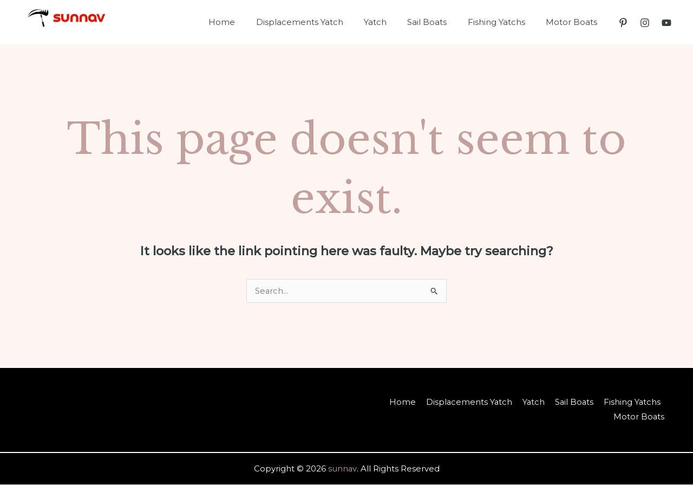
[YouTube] (666, 23)
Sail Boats (438, 22)
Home (246, 22)
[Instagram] (645, 23)
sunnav (342, 469)
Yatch (391, 22)
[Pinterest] (623, 23)
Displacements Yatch (319, 22)
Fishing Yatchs (503, 22)
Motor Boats (573, 22)
